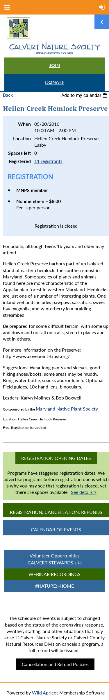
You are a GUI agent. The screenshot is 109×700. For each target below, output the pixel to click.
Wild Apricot (45, 692)
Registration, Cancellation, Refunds (56, 512)
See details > (84, 492)
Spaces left (19, 153)
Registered (20, 161)
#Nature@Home (54, 586)
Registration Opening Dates (56, 458)
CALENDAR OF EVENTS (56, 529)
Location (22, 138)
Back (8, 95)
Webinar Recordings (54, 574)
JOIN (54, 65)
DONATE (54, 82)
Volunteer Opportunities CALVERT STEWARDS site (55, 559)
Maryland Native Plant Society (67, 408)
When (24, 124)
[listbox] (85, 95)
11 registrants (48, 161)
